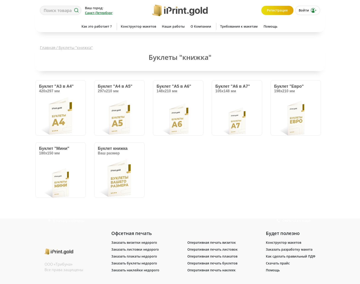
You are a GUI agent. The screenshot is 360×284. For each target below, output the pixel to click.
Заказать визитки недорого (134, 242)
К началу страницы (66, 220)
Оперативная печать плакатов (212, 256)
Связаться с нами (303, 26)
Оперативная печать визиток (211, 242)
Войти (307, 10)
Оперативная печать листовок (212, 249)
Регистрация (277, 10)
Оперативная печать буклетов (212, 263)
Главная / (49, 47)
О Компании (201, 26)
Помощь (270, 26)
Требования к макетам (239, 26)
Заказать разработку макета (289, 249)
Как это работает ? (97, 26)
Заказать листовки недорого (135, 249)
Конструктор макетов (138, 26)
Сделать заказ (57, 26)
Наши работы (173, 26)
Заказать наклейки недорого (135, 270)
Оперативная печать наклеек (211, 270)
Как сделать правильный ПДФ (290, 256)
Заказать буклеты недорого (134, 263)
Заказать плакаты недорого (134, 256)
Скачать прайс (278, 263)
